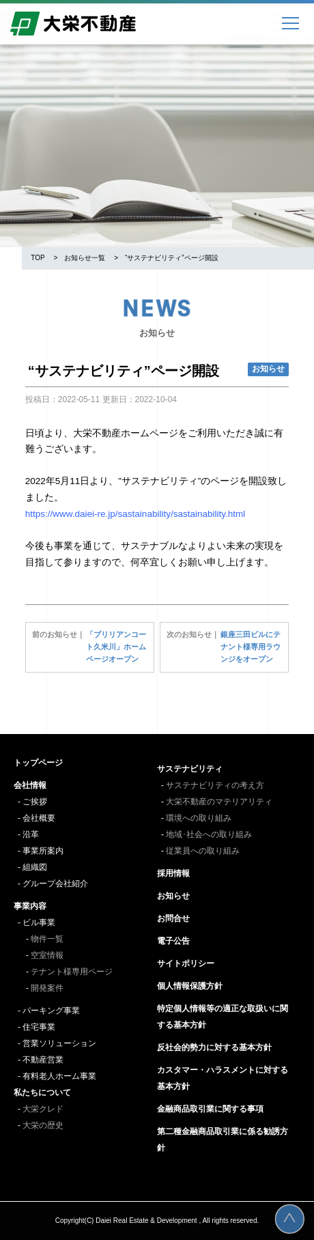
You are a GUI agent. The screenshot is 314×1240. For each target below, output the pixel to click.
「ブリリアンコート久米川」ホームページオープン (116, 646)
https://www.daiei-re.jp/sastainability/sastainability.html (135, 514)
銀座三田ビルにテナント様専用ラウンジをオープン (250, 646)
